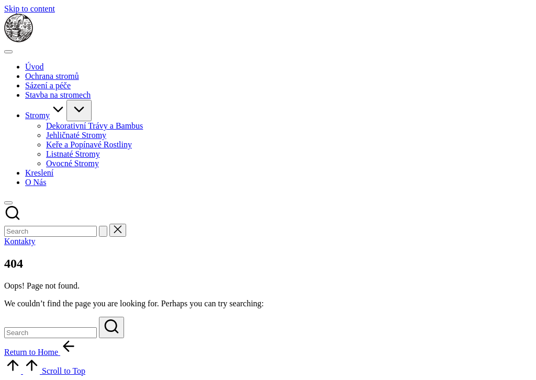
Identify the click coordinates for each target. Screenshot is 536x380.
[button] (103, 231)
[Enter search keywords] (50, 231)
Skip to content (29, 8)
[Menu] (8, 51)
